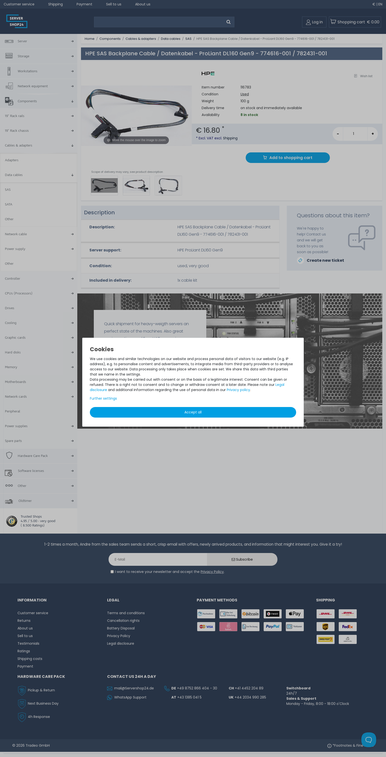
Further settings (103, 398)
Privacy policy (238, 389)
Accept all (193, 412)
